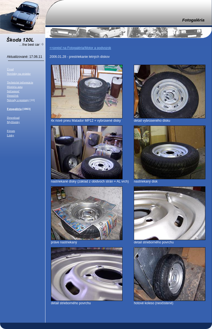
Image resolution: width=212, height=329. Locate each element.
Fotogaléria (14, 108)
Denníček (12, 95)
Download (13, 117)
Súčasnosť (13, 91)
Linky (10, 135)
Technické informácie (20, 82)
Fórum (11, 130)
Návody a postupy (18, 100)
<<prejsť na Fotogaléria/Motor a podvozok (80, 48)
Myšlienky (13, 122)
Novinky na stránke (19, 73)
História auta (15, 86)
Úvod (10, 69)
